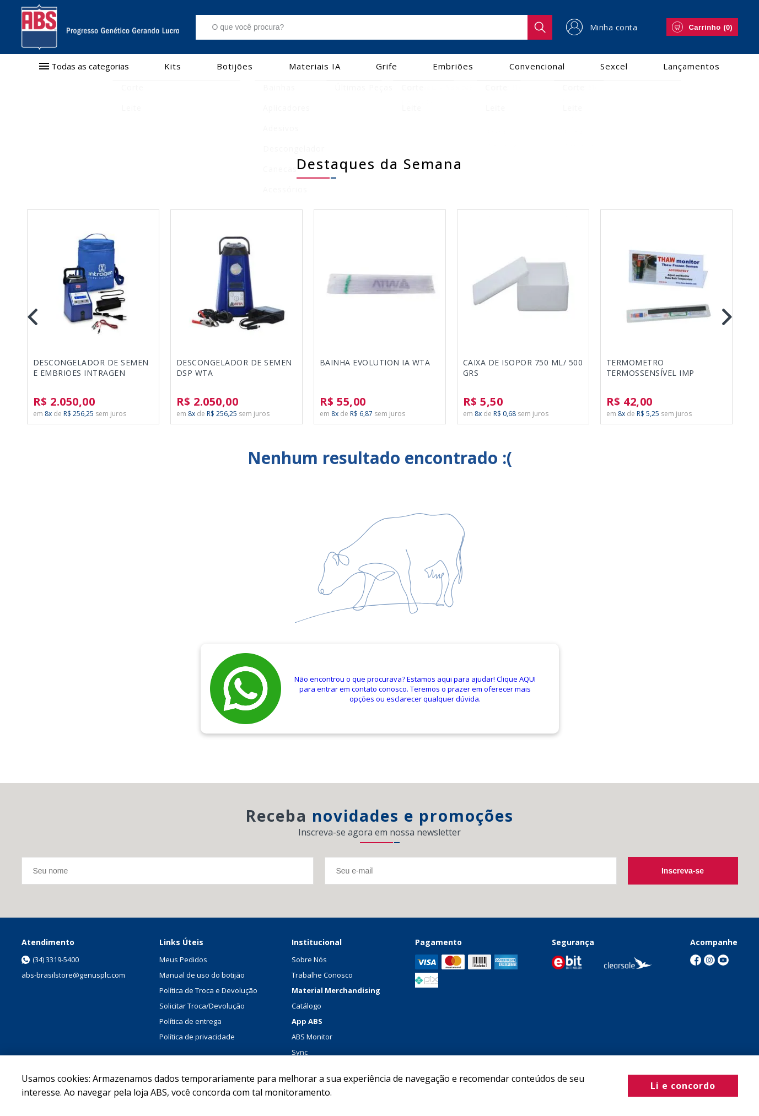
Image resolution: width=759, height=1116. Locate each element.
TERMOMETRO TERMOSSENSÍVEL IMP (650, 367)
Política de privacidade (197, 1037)
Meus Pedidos (183, 959)
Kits (172, 66)
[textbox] (374, 27)
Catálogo (306, 1006)
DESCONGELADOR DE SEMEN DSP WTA (234, 367)
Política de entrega (190, 1021)
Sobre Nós (309, 959)
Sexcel (614, 66)
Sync (300, 1052)
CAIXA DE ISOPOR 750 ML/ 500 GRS (523, 367)
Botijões (235, 66)
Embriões (453, 66)
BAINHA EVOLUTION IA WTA (375, 362)
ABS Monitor (312, 1037)
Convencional (537, 66)
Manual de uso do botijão (202, 975)
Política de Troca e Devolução (208, 990)
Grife (386, 66)
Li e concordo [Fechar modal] (682, 1086)
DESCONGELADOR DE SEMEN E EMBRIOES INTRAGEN (91, 367)
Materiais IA (315, 66)
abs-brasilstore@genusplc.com (73, 975)
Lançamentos (691, 66)
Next (727, 317)
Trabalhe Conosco (322, 975)
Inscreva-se (682, 870)
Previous (32, 317)
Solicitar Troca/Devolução (202, 1006)
